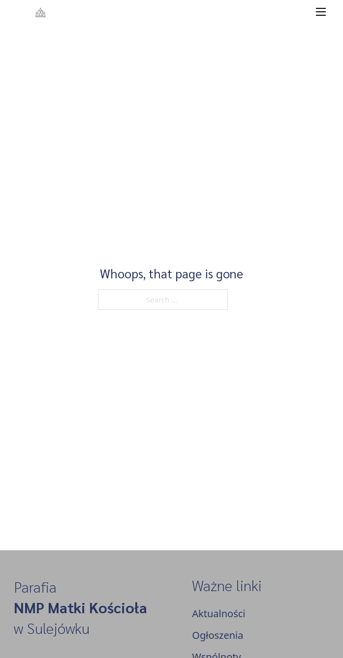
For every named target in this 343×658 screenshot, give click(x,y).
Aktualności (218, 613)
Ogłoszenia (217, 635)
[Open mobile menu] (321, 12)
